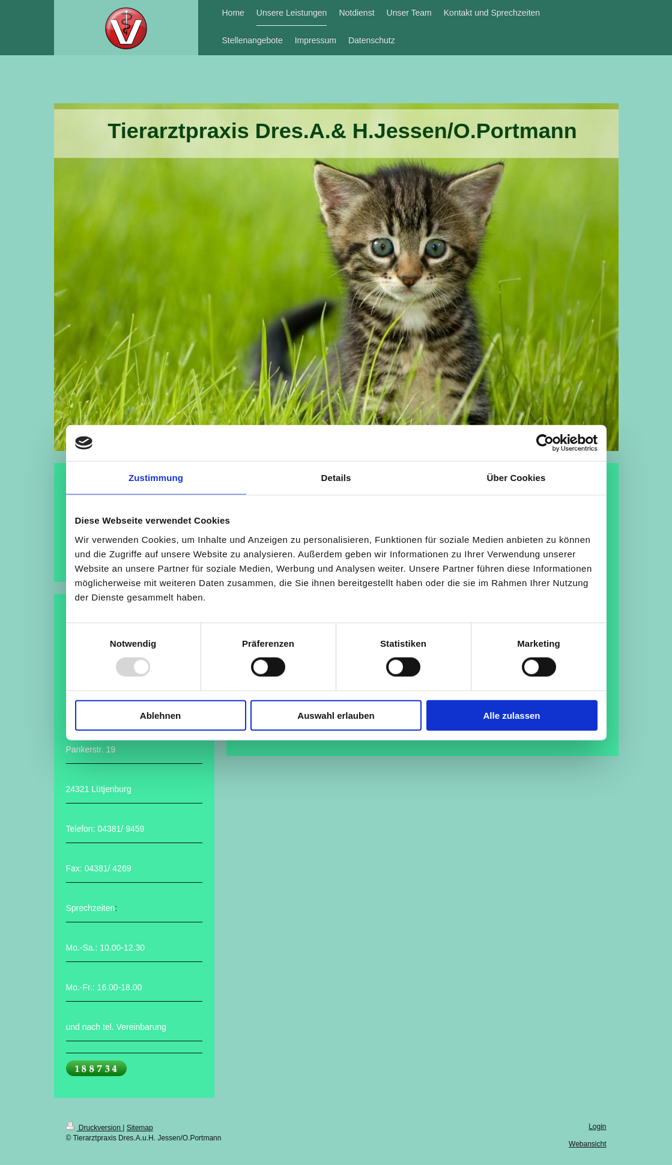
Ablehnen (160, 715)
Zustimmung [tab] (156, 478)
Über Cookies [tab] (516, 478)
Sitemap (140, 1128)
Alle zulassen (511, 715)
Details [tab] (336, 478)
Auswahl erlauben (335, 715)
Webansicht (587, 1144)
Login (597, 1126)
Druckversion (94, 1128)
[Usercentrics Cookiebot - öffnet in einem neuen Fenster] (545, 443)
